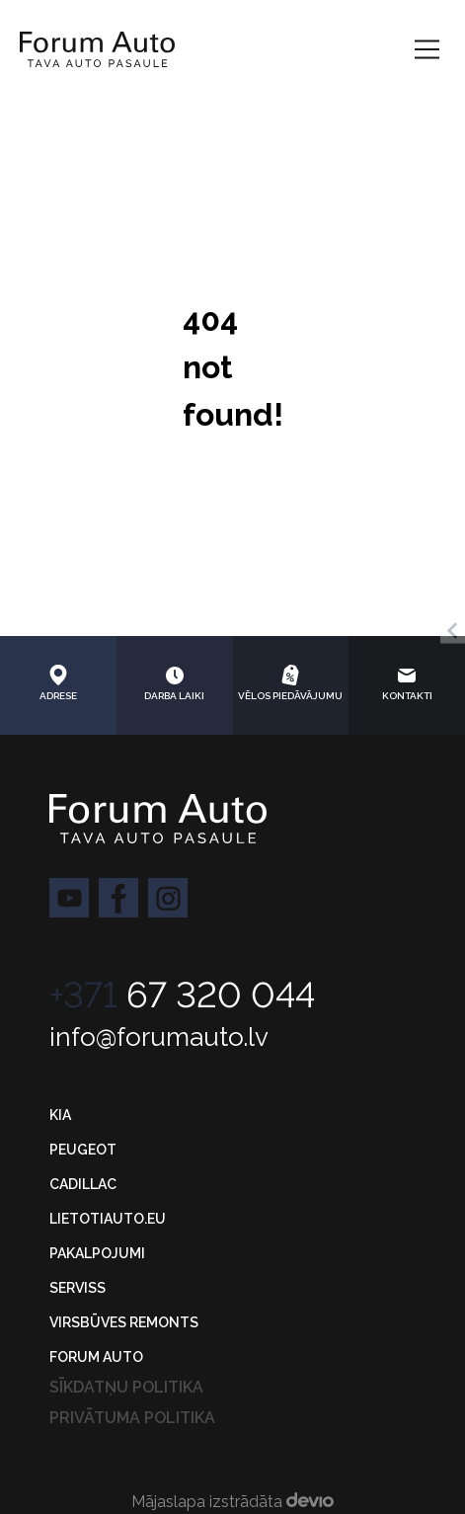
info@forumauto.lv (159, 1037)
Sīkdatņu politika (126, 1387)
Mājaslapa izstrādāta (232, 1501)
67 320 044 (182, 994)
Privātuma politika (132, 1417)
